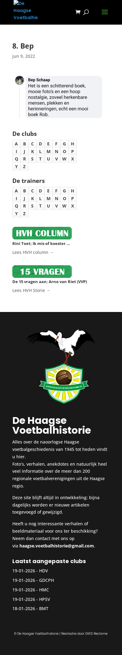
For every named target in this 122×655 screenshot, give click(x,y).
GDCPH (46, 580)
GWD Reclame (96, 633)
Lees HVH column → (33, 252)
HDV (43, 571)
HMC (44, 590)
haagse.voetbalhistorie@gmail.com (56, 546)
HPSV (44, 599)
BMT (43, 608)
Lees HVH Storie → (31, 290)
